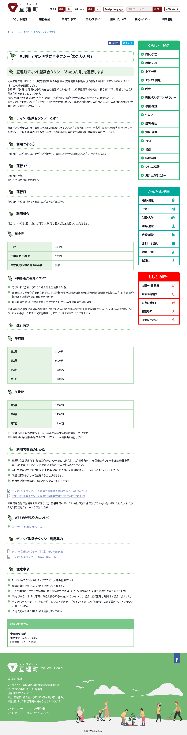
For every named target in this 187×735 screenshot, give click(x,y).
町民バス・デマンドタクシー (46, 31)
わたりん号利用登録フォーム (27, 526)
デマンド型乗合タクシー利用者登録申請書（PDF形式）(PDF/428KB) (48, 496)
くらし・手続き (23, 31)
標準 (61, 9)
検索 (157, 9)
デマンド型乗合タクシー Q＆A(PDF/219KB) (35, 557)
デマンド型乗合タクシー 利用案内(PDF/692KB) (37, 551)
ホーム (10, 31)
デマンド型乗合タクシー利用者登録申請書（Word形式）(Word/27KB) (49, 491)
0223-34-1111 (20, 689)
